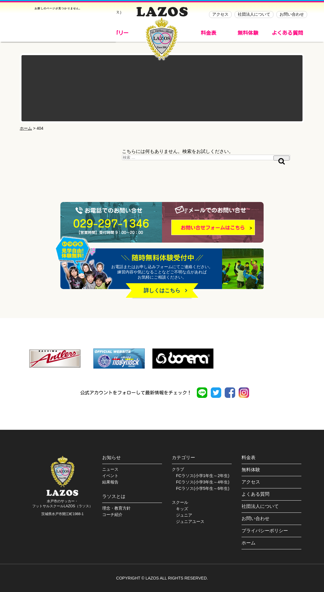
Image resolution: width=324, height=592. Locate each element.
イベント (110, 475)
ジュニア (184, 515)
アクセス (220, 14)
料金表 (208, 32)
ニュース (110, 469)
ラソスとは (113, 496)
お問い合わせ (292, 14)
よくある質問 (287, 32)
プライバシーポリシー (265, 530)
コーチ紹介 (112, 514)
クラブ (178, 469)
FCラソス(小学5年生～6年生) (202, 488)
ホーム (248, 542)
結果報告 (110, 482)
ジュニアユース (190, 521)
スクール (180, 502)
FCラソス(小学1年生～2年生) (202, 475)
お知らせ (111, 457)
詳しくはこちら (162, 290)
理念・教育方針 (116, 508)
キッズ (182, 508)
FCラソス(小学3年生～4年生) (202, 482)
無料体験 (247, 32)
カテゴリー (183, 457)
